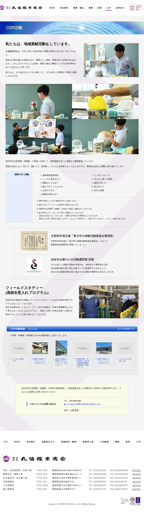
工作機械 (104, 441)
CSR (108, 7)
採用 (100, 7)
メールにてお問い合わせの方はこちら (83, 404)
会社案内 (64, 7)
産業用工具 (88, 441)
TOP (5, 441)
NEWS (52, 7)
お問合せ (120, 7)
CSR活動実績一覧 (127, 329)
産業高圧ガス (48, 441)
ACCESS (136, 470)
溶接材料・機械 (68, 441)
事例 (91, 7)
